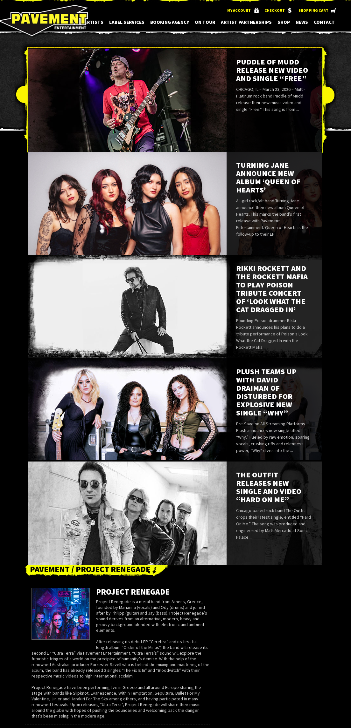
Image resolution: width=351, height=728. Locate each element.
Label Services (126, 22)
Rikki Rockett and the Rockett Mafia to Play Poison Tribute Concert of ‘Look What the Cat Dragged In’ (272, 288)
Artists (93, 22)
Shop (283, 22)
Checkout (274, 10)
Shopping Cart (313, 10)
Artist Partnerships (246, 22)
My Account (239, 10)
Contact (324, 22)
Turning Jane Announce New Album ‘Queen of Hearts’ (268, 177)
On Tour (205, 22)
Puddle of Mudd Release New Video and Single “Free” (272, 70)
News (302, 22)
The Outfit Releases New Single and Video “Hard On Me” (268, 487)
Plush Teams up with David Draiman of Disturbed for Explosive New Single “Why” (266, 392)
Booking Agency (169, 22)
